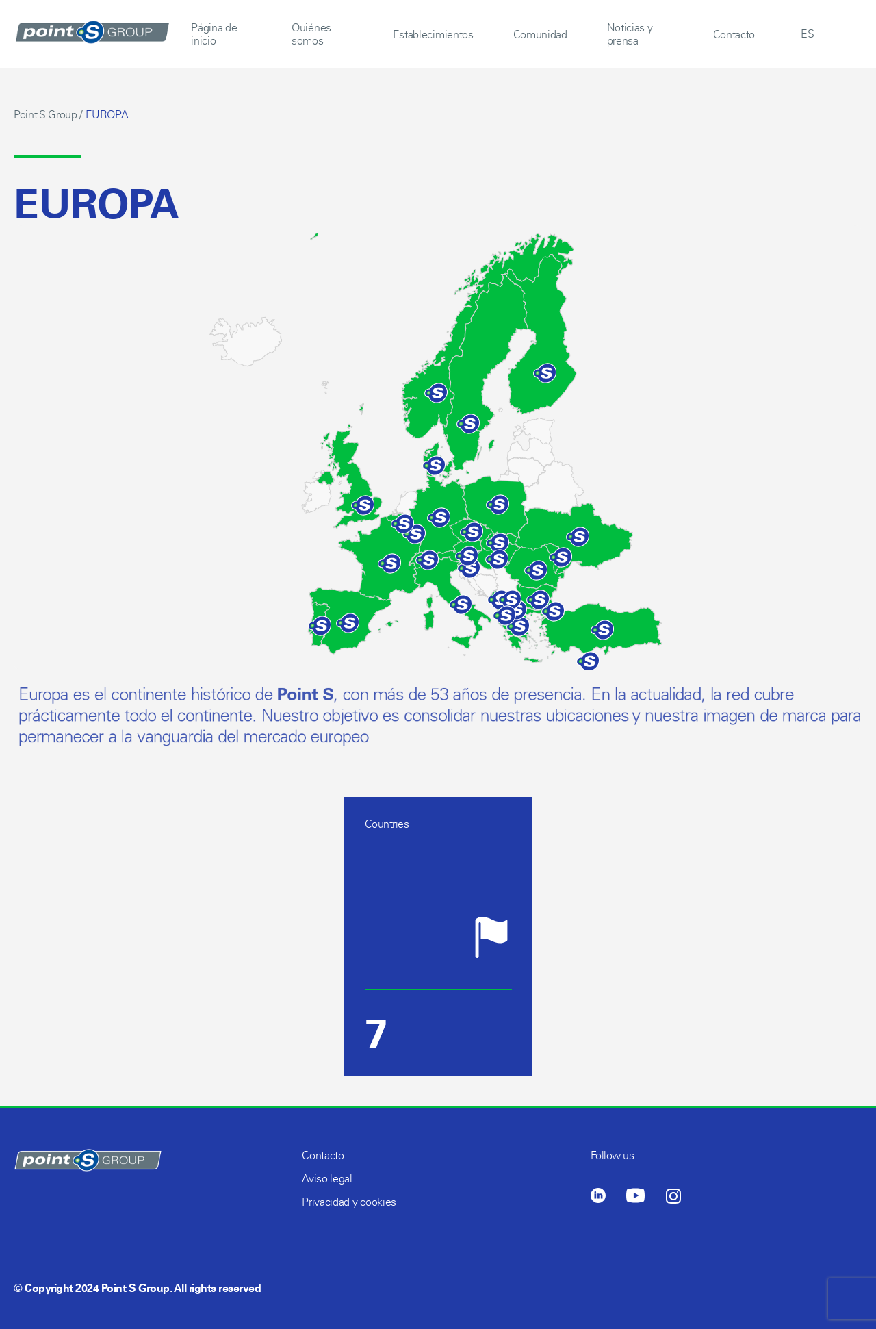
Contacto (734, 34)
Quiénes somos (311, 34)
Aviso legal (327, 1178)
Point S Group (45, 114)
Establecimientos (433, 34)
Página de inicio (214, 34)
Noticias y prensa (630, 34)
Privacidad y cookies (349, 1201)
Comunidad (540, 34)
